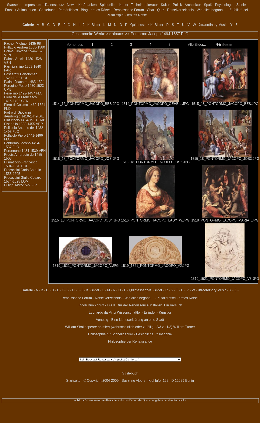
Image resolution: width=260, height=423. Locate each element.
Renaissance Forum (128, 10)
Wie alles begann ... (211, 10)
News (71, 5)
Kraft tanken (87, 5)
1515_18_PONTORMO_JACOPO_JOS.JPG (85, 158)
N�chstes (224, 45)
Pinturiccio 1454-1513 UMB (24, 120)
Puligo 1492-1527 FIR (20, 185)
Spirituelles (108, 5)
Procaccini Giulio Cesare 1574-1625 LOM (22, 179)
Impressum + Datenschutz (44, 5)
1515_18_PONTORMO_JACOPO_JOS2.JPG (155, 162)
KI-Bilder (93, 25)
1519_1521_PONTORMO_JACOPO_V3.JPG (225, 278)
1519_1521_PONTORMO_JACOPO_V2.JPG (155, 265)
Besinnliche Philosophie (154, 334)
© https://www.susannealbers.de (95, 400)
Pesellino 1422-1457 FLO (23, 93)
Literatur (151, 5)
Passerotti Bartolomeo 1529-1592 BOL (20, 76)
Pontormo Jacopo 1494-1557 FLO (159, 34)
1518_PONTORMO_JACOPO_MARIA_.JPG (225, 220)
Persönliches (68, 10)
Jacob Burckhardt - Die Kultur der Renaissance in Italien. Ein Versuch (130, 305)
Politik (177, 5)
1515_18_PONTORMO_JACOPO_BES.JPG (225, 104)
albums (118, 34)
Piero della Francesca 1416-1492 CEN (20, 99)
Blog (84, 10)
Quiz (160, 10)
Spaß (208, 5)
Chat (150, 10)
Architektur (193, 5)
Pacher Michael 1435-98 (22, 43)
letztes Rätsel (137, 15)
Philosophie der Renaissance (130, 341)
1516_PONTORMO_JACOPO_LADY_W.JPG (155, 220)
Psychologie (224, 5)
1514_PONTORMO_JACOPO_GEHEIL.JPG (155, 104)
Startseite (14, 5)
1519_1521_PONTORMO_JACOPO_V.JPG (86, 265)
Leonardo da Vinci (102, 312)
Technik (136, 5)
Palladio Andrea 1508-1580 (24, 47)
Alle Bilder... (197, 44)
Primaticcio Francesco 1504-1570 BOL (20, 164)
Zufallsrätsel (238, 10)
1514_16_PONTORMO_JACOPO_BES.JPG (85, 104)
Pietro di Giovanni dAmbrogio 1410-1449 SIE (24, 114)
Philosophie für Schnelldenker (110, 334)
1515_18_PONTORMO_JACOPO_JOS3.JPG (225, 158)
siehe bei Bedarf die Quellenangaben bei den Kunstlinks (151, 400)
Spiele (241, 5)
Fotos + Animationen (20, 10)
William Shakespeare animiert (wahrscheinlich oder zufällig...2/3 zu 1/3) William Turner (130, 327)
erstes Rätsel (100, 10)
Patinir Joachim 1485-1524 (24, 82)
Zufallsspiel (115, 15)
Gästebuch (47, 10)
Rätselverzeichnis (180, 10)
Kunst (123, 5)
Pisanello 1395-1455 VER (23, 124)
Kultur (165, 5)
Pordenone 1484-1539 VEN (25, 151)
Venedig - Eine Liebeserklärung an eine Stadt (130, 320)
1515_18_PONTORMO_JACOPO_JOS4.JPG (85, 220)
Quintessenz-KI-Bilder (146, 25)
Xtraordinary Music (213, 25)
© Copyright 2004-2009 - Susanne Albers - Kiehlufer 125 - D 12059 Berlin (139, 380)
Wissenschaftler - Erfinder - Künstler (144, 312)
